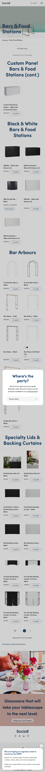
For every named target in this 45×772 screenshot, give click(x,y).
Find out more (32, 391)
